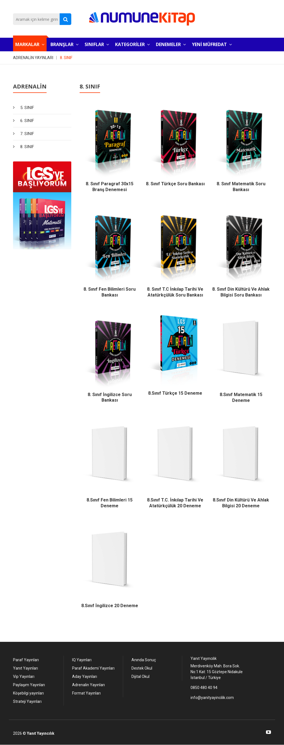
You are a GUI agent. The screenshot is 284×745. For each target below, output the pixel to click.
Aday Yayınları (84, 676)
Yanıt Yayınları (25, 668)
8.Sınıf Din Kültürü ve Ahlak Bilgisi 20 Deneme (241, 502)
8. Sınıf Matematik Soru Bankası (241, 186)
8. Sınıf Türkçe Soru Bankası (175, 183)
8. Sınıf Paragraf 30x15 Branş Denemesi (109, 186)
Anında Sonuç (143, 660)
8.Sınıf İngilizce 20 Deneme (109, 605)
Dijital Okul (140, 676)
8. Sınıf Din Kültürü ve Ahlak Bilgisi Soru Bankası (241, 292)
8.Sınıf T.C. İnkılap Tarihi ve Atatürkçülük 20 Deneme (175, 502)
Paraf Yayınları (26, 660)
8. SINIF (66, 57)
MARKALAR (29, 44)
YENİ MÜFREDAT (212, 44)
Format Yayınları (86, 693)
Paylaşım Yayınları (29, 685)
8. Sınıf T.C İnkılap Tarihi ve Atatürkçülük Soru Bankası (175, 292)
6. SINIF (27, 120)
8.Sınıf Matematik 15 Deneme (241, 397)
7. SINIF (27, 133)
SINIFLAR (97, 44)
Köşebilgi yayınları (28, 693)
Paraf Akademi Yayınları (93, 668)
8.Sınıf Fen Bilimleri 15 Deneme (110, 502)
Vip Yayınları (23, 676)
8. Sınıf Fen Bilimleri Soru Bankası (109, 292)
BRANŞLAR (64, 44)
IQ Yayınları (82, 660)
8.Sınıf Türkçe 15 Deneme (175, 393)
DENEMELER (171, 44)
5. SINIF (27, 107)
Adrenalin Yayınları (88, 685)
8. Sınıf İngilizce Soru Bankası (110, 397)
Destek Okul (141, 668)
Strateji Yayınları (27, 701)
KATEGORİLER (132, 44)
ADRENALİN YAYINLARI (33, 57)
